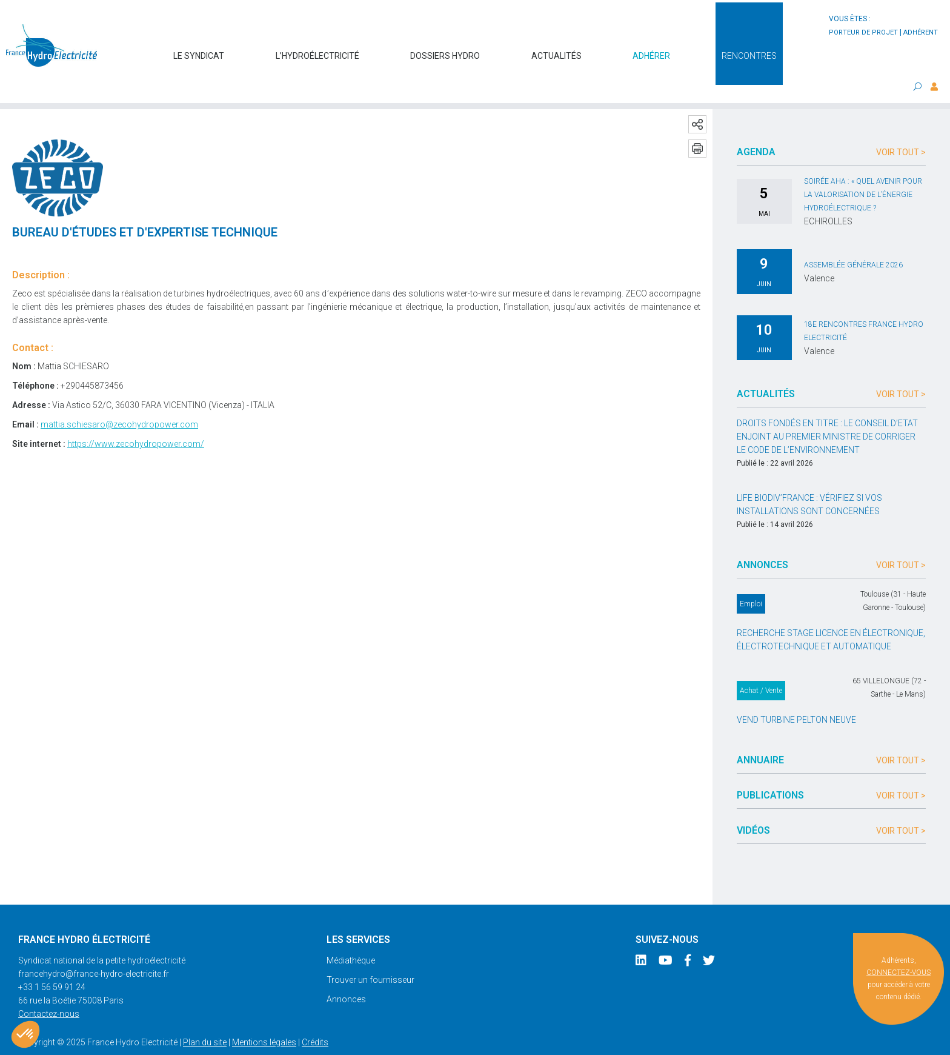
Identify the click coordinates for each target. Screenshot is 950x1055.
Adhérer (651, 50)
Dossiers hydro (445, 50)
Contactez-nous (48, 989)
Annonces (346, 975)
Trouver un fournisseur (370, 955)
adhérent (920, 32)
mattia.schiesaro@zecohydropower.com (119, 400)
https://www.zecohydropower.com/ (135, 419)
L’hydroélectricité (317, 50)
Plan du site (205, 1018)
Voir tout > (901, 128)
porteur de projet (863, 32)
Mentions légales (264, 1018)
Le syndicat (198, 50)
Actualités (556, 50)
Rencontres (749, 50)
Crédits (315, 1018)
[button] (25, 1034)
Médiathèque (351, 936)
